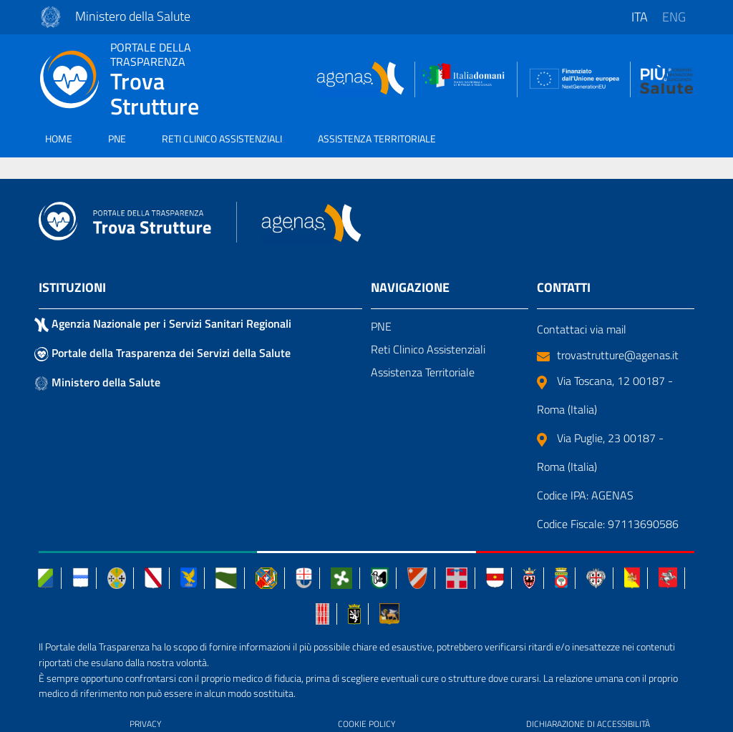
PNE (117, 139)
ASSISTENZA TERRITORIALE (377, 139)
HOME (58, 139)
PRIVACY (145, 724)
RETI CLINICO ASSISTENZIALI (222, 139)
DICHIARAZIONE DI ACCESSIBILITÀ (588, 724)
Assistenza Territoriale (423, 372)
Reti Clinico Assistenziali (428, 349)
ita (639, 16)
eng (674, 16)
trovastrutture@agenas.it (608, 354)
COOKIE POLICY (366, 724)
